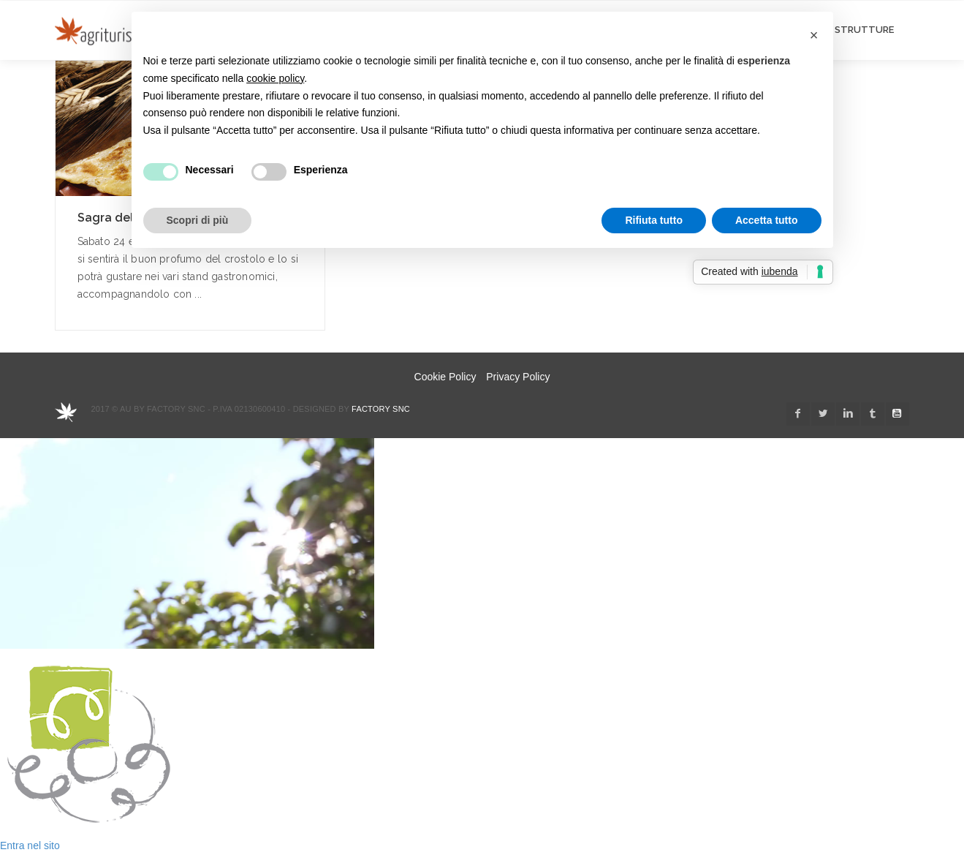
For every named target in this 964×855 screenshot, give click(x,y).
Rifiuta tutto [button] (654, 220)
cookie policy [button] (275, 78)
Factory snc (381, 408)
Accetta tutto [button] (766, 220)
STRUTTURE (864, 29)
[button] (814, 35)
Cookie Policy (445, 377)
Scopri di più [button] (198, 220)
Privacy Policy (518, 377)
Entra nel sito (30, 845)
